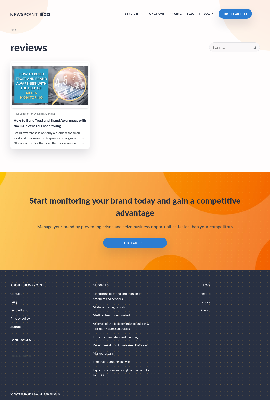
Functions (156, 13)
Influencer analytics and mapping (115, 337)
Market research (104, 353)
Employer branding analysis (111, 361)
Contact (16, 293)
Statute (15, 326)
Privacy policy (20, 318)
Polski (14, 355)
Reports (205, 293)
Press (204, 310)
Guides (205, 302)
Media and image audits (109, 307)
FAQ (13, 302)
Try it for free (235, 13)
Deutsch (25, 355)
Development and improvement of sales (120, 345)
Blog (190, 13)
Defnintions (18, 310)
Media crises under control (111, 315)
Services (132, 13)
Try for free (135, 243)
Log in (209, 13)
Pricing (176, 13)
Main (13, 29)
